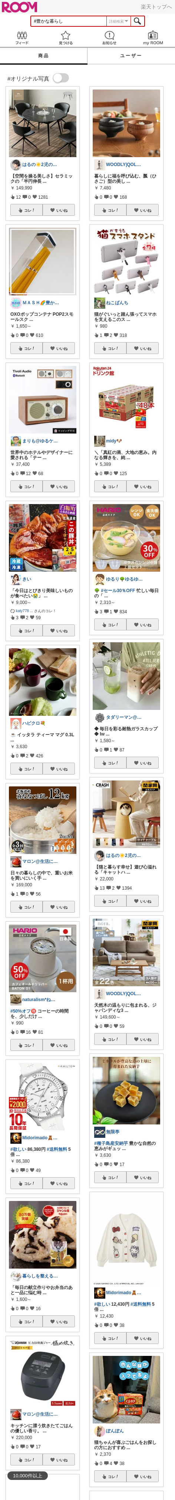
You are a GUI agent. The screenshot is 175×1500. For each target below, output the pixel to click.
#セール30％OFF (118, 590)
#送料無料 (57, 1149)
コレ (29, 210)
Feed (22, 38)
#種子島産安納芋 (111, 1143)
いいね (61, 210)
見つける (66, 38)
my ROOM (153, 38)
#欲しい (18, 1149)
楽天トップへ (156, 7)
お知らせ (109, 38)
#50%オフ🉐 (23, 1011)
